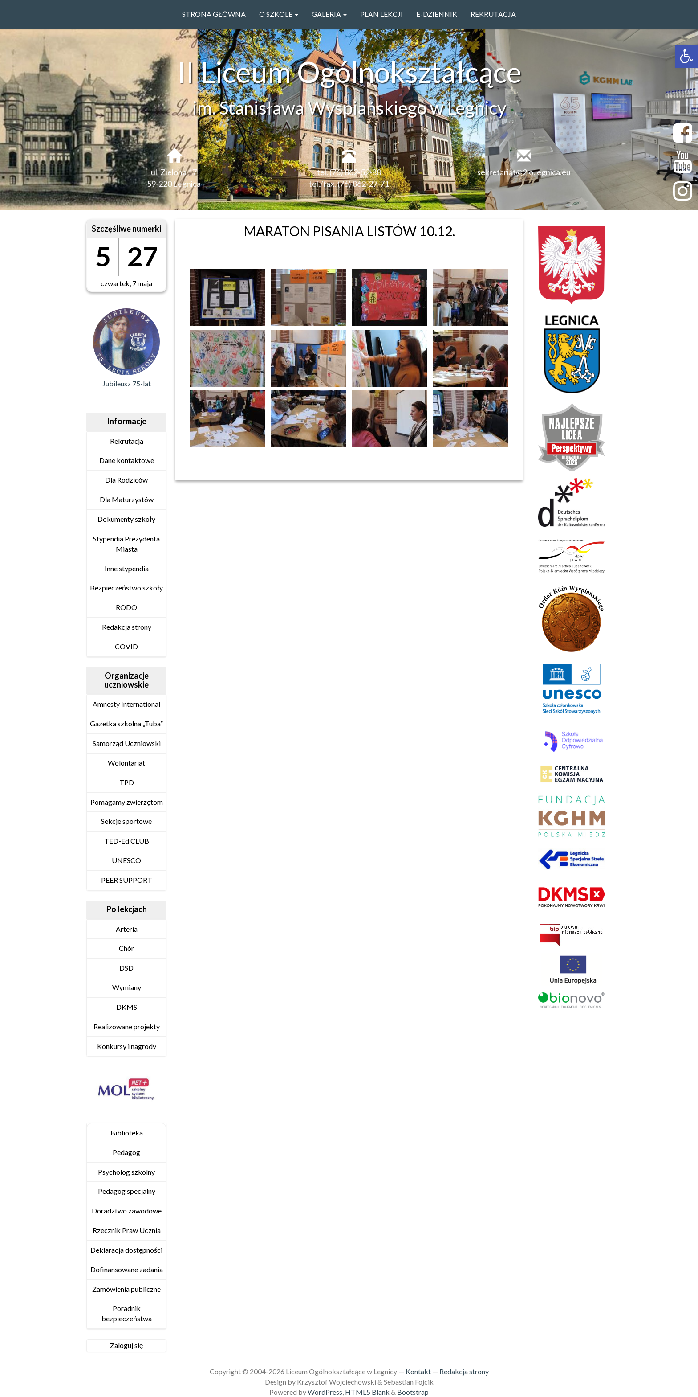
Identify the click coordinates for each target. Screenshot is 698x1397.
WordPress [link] (325, 1392)
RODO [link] (126, 607)
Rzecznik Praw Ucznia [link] (127, 1230)
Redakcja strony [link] (126, 627)
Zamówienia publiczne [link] (126, 1289)
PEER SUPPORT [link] (126, 880)
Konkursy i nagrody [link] (126, 1046)
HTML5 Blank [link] (367, 1392)
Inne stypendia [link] (127, 568)
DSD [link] (126, 967)
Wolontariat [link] (126, 762)
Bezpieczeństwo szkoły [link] (126, 587)
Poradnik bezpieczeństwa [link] (126, 1313)
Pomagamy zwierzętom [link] (126, 802)
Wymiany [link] (126, 987)
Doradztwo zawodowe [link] (127, 1210)
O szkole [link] (278, 14)
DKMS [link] (126, 1007)
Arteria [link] (127, 929)
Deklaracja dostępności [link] (126, 1249)
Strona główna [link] (214, 14)
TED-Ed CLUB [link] (126, 840)
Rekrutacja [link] (493, 14)
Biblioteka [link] (126, 1132)
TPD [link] (126, 782)
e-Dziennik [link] (436, 14)
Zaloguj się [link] (126, 1345)
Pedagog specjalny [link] (126, 1191)
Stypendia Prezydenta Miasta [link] (126, 543)
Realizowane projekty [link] (126, 1026)
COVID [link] (126, 646)
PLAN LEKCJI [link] (381, 14)
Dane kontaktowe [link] (126, 460)
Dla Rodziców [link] (126, 479)
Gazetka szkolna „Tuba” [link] (126, 723)
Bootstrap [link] (413, 1392)
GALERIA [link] (329, 14)
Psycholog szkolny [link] (126, 1172)
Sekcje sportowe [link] (126, 821)
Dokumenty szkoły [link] (126, 519)
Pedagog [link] (126, 1152)
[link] (686, 56)
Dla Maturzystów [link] (127, 499)
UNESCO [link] (126, 860)
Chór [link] (126, 948)
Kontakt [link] (418, 1371)
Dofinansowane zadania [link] (126, 1269)
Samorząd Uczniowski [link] (127, 743)
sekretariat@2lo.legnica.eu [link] (524, 175)
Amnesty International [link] (126, 704)
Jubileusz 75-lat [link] (126, 383)
